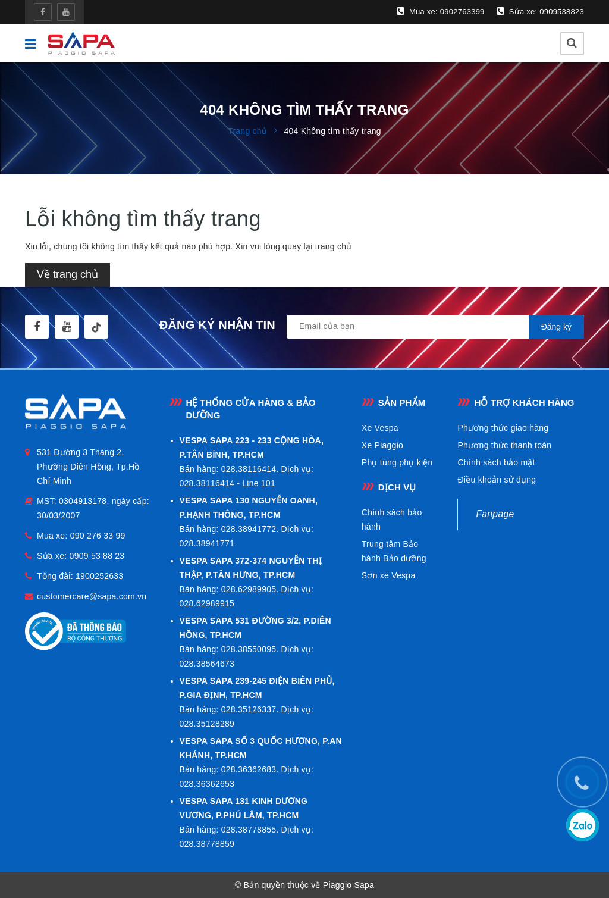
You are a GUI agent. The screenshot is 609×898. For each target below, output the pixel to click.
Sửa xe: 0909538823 (540, 11)
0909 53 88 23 (97, 556)
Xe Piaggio (382, 445)
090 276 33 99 (97, 535)
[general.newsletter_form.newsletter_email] (435, 327)
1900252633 (99, 576)
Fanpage (495, 514)
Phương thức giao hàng (502, 428)
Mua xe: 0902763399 (441, 11)
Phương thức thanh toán (504, 445)
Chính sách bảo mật (496, 462)
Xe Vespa (380, 428)
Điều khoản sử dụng (496, 479)
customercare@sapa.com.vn (91, 596)
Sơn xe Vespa (389, 575)
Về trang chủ (67, 274)
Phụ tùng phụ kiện (397, 462)
